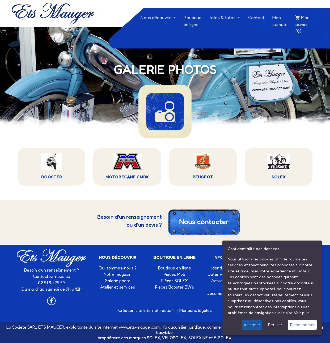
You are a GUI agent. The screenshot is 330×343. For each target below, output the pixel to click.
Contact (256, 17)
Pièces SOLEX (174, 280)
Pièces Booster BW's (174, 287)
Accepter (252, 324)
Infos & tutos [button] (223, 17)
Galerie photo (117, 280)
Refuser (275, 324)
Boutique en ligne (192, 21)
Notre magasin (118, 274)
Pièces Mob (174, 274)
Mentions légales (195, 310)
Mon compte (279, 21)
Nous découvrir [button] (156, 17)
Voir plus (302, 312)
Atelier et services (117, 287)
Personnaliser (302, 324)
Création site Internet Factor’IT (147, 310)
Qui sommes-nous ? (118, 268)
